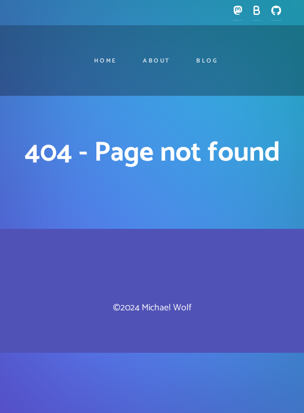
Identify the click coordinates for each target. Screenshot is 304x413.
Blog (207, 61)
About (156, 61)
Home (105, 61)
